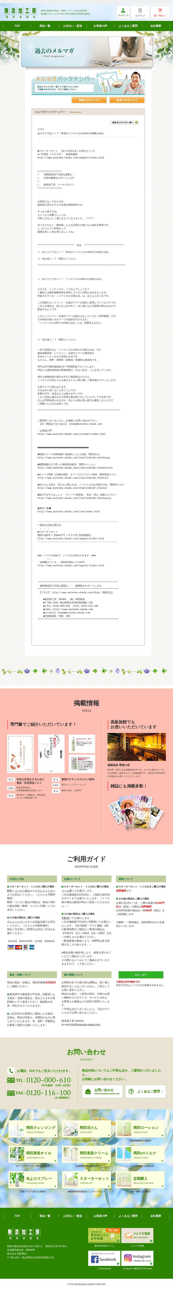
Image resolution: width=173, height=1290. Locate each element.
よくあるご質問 (128, 25)
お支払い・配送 (72, 25)
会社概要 (155, 25)
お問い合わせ (107, 1091)
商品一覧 (45, 25)
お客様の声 (100, 25)
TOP (17, 25)
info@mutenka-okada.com (85, 1024)
